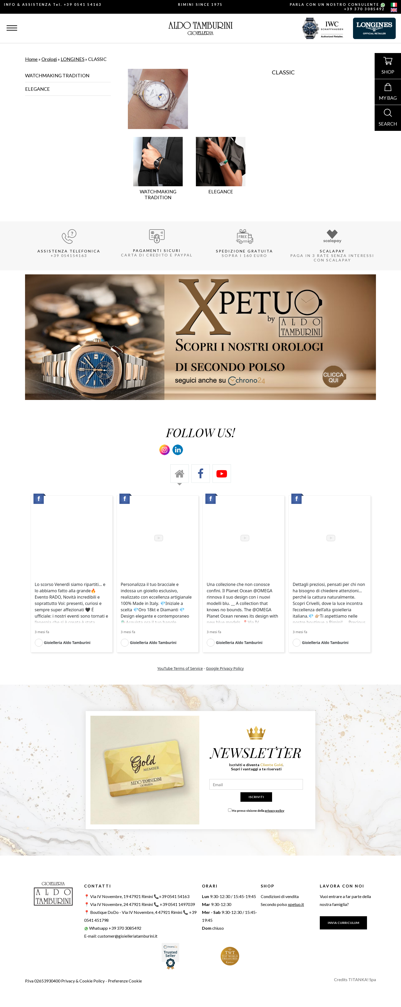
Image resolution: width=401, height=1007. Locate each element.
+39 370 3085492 (364, 9)
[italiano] (394, 5)
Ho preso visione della (258, 811)
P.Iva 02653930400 (42, 980)
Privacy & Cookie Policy (83, 980)
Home (31, 59)
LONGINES (72, 59)
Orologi (49, 59)
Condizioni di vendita (280, 896)
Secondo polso (282, 904)
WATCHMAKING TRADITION (57, 75)
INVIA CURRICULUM (343, 923)
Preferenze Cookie (125, 980)
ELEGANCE (37, 89)
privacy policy (274, 811)
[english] (394, 10)
